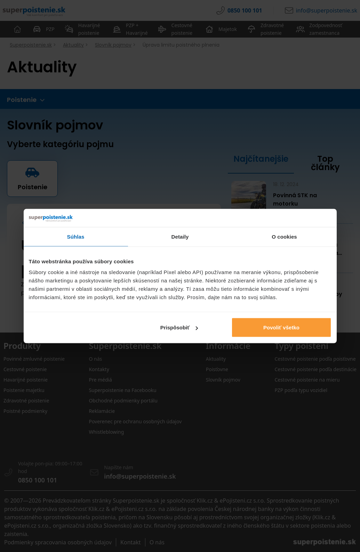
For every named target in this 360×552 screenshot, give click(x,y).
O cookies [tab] (284, 236)
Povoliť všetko (281, 327)
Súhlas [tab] (76, 236)
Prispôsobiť (179, 327)
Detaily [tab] (180, 236)
